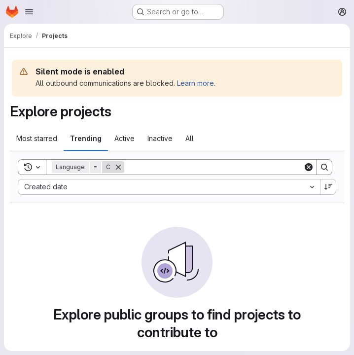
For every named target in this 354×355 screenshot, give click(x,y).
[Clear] (309, 167)
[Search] (213, 167)
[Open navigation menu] (29, 12)
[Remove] (118, 167)
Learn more (195, 83)
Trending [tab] (86, 138)
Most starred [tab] (36, 138)
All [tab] (189, 138)
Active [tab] (124, 138)
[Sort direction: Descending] (328, 187)
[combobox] (169, 187)
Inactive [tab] (160, 138)
